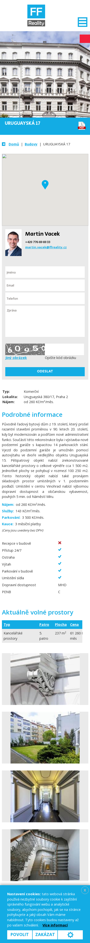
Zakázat (45, 934)
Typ (7, 624)
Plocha (61, 624)
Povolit (20, 934)
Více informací (55, 925)
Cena (74, 624)
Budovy (31, 144)
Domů (14, 144)
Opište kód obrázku (60, 357)
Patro (44, 624)
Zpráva (45, 321)
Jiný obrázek (16, 357)
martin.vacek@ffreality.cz (46, 247)
